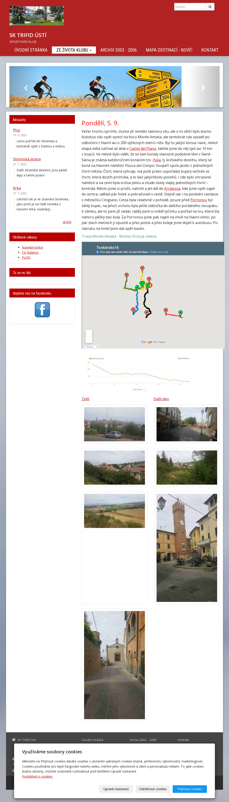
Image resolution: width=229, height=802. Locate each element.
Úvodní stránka (31, 50)
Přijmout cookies (189, 789)
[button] (25, 86)
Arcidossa (172, 188)
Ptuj (16, 129)
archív (67, 222)
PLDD (26, 257)
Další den (161, 398)
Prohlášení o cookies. (37, 776)
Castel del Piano (142, 148)
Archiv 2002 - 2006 (118, 50)
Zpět (85, 398)
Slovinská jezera (27, 158)
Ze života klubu (73, 50)
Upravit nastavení (116, 789)
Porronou (198, 199)
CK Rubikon (30, 252)
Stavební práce (32, 247)
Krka (17, 188)
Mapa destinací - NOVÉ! (169, 50)
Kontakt (209, 50)
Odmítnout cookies (153, 789)
